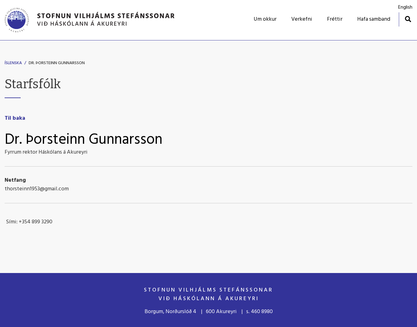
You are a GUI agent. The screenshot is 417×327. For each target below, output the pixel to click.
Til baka (15, 118)
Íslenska (13, 63)
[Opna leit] (408, 19)
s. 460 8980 (259, 311)
